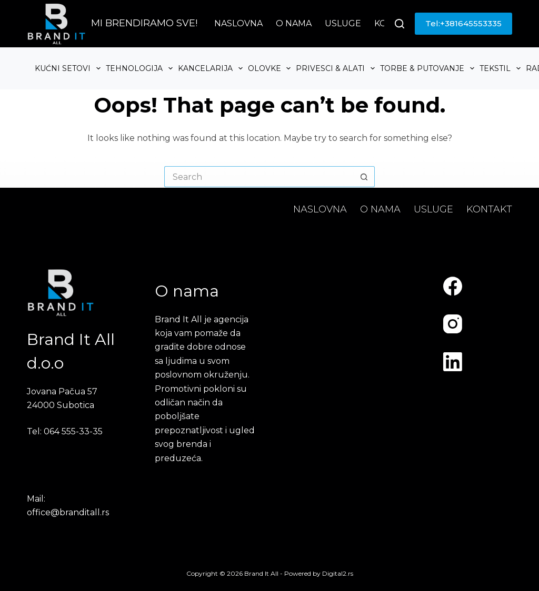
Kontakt (489, 209)
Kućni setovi (69, 68)
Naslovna (238, 23)
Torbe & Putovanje (428, 68)
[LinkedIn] (452, 361)
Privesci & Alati (336, 68)
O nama (294, 23)
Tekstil (501, 68)
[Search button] (364, 176)
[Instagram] (452, 323)
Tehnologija (140, 68)
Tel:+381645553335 (463, 23)
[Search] (399, 23)
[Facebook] (452, 286)
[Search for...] (259, 176)
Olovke (271, 68)
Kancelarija (211, 68)
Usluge (343, 23)
